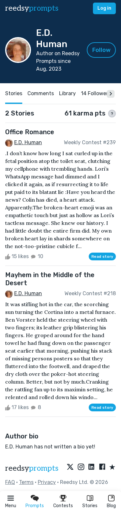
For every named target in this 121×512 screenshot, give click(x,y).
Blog (111, 505)
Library (67, 93)
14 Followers (96, 93)
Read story (102, 256)
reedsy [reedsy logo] (31, 8)
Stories (89, 505)
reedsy (31, 468)
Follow (101, 50)
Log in (104, 8)
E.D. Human (28, 142)
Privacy (47, 482)
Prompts (34, 505)
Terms (26, 482)
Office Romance (29, 132)
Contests (63, 505)
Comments (40, 93)
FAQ (10, 482)
